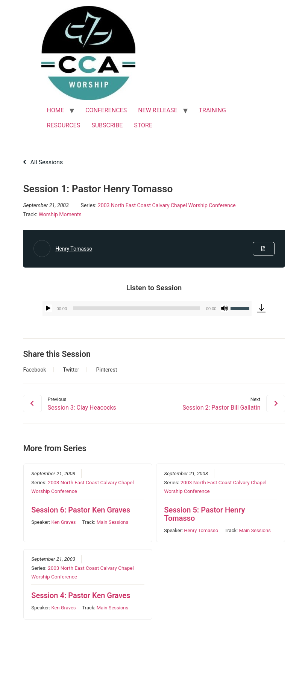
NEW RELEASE (157, 110)
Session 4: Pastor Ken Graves (80, 595)
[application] (147, 308)
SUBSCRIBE (107, 125)
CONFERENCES (106, 110)
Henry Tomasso (73, 249)
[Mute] (224, 308)
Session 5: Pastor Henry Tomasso (204, 514)
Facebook (34, 369)
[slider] (136, 308)
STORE (143, 125)
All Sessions (43, 162)
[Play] (48, 308)
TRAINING (212, 110)
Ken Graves (63, 522)
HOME (55, 110)
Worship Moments (60, 214)
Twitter (71, 369)
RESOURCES (63, 125)
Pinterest (106, 369)
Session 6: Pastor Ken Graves (80, 510)
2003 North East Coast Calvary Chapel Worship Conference (167, 205)
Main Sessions (112, 522)
